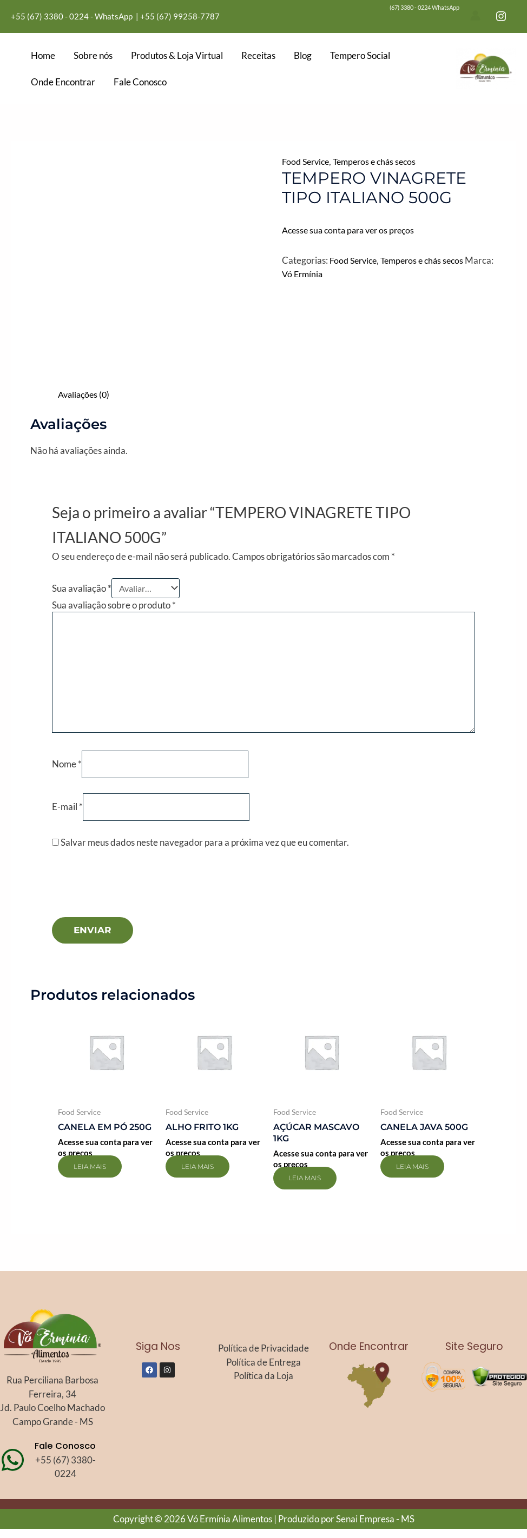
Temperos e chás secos (381, 161)
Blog (303, 55)
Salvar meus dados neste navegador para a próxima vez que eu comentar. (205, 850)
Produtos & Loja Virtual (177, 55)
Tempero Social (360, 55)
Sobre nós (93, 55)
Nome (67, 771)
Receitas (258, 55)
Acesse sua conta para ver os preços (352, 230)
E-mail (67, 814)
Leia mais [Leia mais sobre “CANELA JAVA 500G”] (419, 1175)
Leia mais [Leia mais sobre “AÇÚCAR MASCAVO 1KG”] (312, 1187)
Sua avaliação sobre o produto (114, 606)
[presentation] (134, 898)
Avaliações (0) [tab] (85, 394)
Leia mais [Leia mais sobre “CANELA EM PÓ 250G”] (97, 1187)
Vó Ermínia (333, 273)
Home (43, 55)
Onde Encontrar (63, 82)
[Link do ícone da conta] (475, 15)
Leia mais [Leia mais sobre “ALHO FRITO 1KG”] (204, 1175)
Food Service (307, 161)
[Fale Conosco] (12, 1469)
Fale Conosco (140, 82)
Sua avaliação (81, 588)
